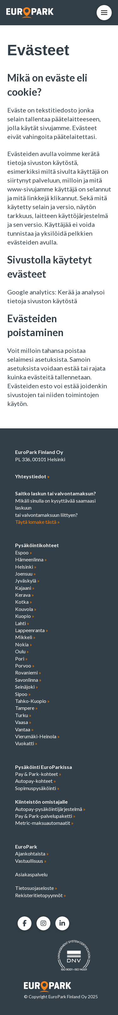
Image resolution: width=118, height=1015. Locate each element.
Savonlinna (28, 680)
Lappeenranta (31, 630)
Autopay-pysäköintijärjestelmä (50, 809)
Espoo (23, 552)
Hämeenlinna (31, 559)
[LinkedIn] (62, 923)
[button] (104, 12)
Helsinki (26, 567)
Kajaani (25, 588)
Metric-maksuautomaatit (44, 823)
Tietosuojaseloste (36, 888)
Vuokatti (26, 743)
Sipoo (23, 694)
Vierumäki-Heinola (37, 736)
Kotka (23, 602)
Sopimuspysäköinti (37, 788)
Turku (23, 715)
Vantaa (24, 729)
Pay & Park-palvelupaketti (45, 816)
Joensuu (25, 574)
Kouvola (26, 609)
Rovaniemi (28, 672)
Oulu (22, 651)
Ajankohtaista (32, 853)
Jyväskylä (27, 580)
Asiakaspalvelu (31, 874)
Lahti (22, 623)
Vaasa (23, 722)
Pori (21, 659)
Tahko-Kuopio (32, 701)
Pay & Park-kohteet (38, 774)
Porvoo (25, 665)
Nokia (23, 644)
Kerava (24, 595)
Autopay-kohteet (35, 781)
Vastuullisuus (31, 861)
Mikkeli (25, 637)
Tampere (26, 708)
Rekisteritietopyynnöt (40, 895)
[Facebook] (24, 923)
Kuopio (24, 616)
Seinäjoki (26, 687)
